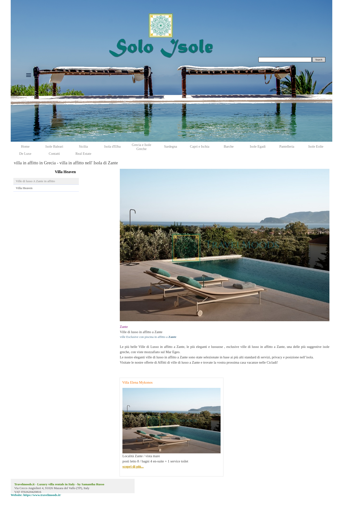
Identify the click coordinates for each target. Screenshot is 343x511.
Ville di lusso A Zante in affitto (35, 181)
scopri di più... (133, 466)
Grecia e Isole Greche (141, 147)
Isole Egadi (258, 146)
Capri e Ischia (199, 146)
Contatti (54, 153)
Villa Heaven (24, 188)
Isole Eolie (315, 146)
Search (318, 59)
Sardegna (170, 146)
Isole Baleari (54, 146)
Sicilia (83, 146)
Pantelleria (286, 146)
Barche (229, 146)
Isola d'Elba (112, 146)
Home (25, 146)
